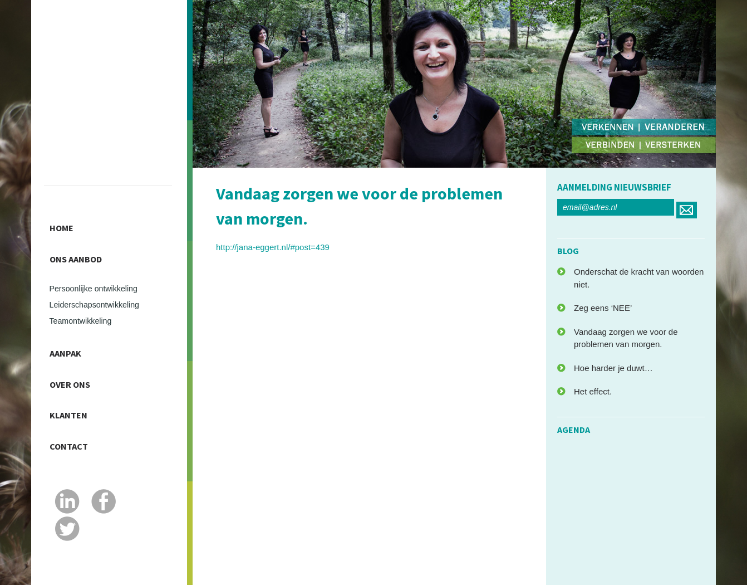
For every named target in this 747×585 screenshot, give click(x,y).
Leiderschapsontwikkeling (100, 294)
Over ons (75, 366)
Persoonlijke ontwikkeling (99, 276)
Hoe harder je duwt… (613, 368)
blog (568, 250)
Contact (73, 416)
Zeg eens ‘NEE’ (603, 308)
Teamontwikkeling (85, 311)
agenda (573, 429)
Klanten (73, 391)
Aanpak (70, 341)
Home (65, 225)
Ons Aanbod (83, 250)
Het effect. (593, 391)
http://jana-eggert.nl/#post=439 (273, 247)
